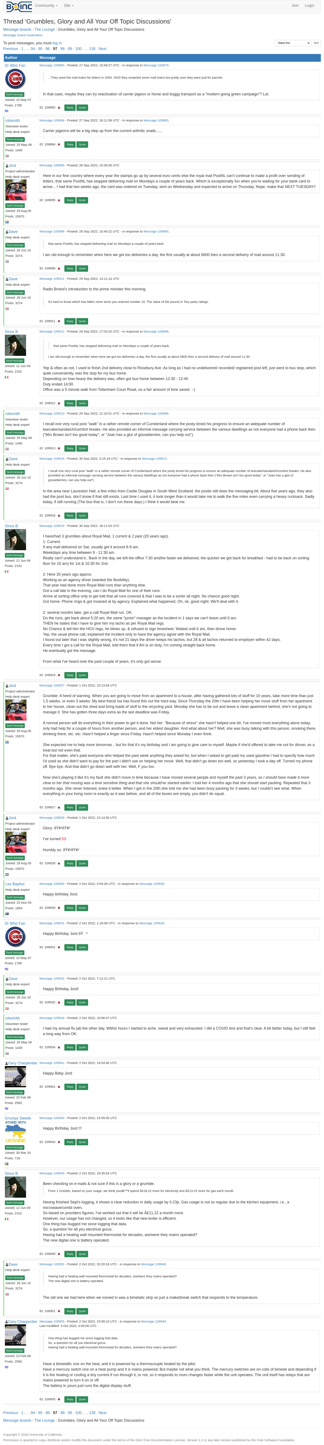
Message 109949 (52, 1173)
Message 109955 (52, 1321)
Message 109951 (52, 1264)
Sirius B (11, 332)
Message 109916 (52, 458)
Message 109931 (52, 923)
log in (57, 43)
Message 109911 (52, 278)
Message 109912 (52, 331)
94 (33, 49)
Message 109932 (52, 978)
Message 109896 (52, 231)
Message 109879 (156, 65)
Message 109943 (52, 1118)
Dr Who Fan (15, 65)
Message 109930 (52, 883)
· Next (101, 49)
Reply (70, 107)
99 (70, 49)
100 (78, 49)
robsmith (12, 120)
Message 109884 (52, 120)
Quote (82, 107)
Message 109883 (52, 65)
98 (62, 49)
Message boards (17, 29)
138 (92, 49)
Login (309, 5)
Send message (14, 94)
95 (40, 49)
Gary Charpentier (22, 1063)
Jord (12, 165)
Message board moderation (23, 35)
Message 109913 (52, 413)
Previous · (12, 49)
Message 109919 (52, 526)
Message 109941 (52, 1063)
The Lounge (45, 29)
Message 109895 (52, 165)
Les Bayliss (15, 884)
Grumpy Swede (18, 1118)
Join (295, 5)
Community (46, 5)
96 (48, 49)
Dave (13, 232)
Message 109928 (52, 817)
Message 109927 (52, 685)
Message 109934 (52, 1018)
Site (69, 5)
